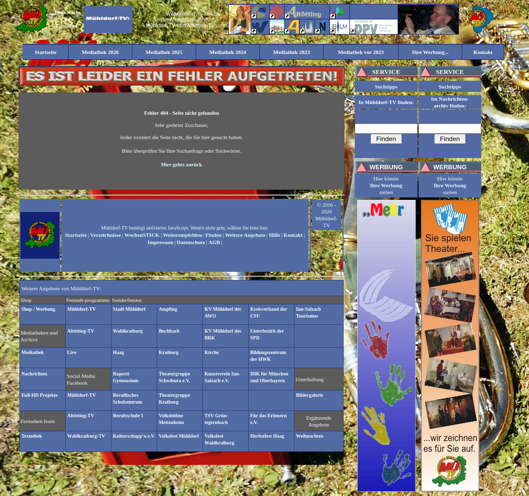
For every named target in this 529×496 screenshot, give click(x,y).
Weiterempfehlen (182, 235)
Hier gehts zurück (181, 164)
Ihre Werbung (386, 185)
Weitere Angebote (245, 235)
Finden (213, 235)
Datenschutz (191, 242)
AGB (214, 242)
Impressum (160, 242)
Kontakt (293, 235)
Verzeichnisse (105, 235)
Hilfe (274, 235)
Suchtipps (386, 86)
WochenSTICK (142, 235)
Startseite (76, 235)
